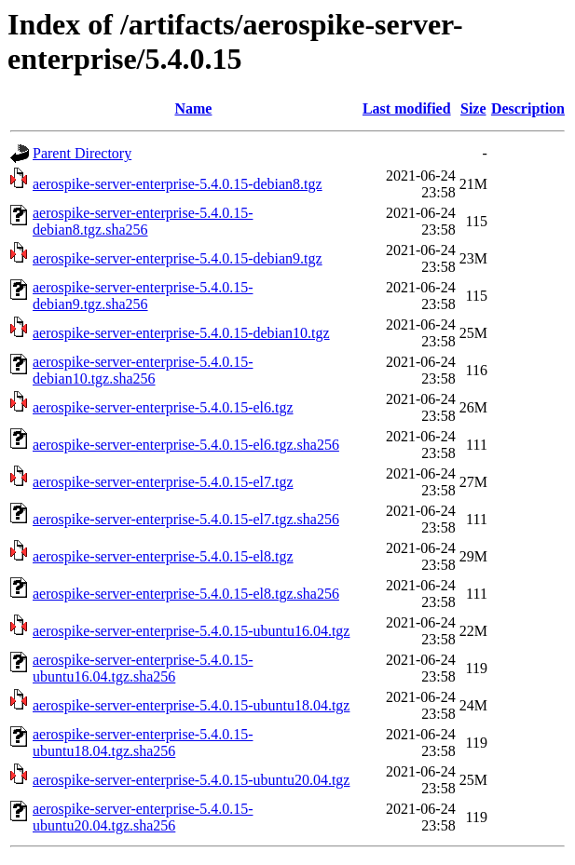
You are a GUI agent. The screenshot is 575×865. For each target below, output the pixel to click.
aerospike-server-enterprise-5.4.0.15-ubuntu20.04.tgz (191, 780)
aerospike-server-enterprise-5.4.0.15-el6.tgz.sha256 (186, 445)
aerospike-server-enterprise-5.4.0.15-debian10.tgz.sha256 (143, 370)
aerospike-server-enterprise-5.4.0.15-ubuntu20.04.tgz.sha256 (143, 817)
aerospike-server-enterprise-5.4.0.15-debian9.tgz (177, 258)
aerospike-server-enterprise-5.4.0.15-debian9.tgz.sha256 (143, 295)
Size (473, 108)
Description (528, 108)
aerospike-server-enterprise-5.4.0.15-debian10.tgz (181, 333)
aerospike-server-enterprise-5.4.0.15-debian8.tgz (177, 184)
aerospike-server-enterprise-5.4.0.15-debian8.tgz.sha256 (143, 221)
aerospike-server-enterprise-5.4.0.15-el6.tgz (163, 407)
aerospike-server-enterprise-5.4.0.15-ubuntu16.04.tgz (191, 631)
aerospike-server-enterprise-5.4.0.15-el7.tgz (163, 482)
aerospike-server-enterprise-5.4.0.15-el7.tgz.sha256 (186, 519)
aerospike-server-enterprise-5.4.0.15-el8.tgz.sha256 (186, 593)
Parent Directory (82, 153)
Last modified (407, 108)
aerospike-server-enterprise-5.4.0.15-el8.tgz (163, 556)
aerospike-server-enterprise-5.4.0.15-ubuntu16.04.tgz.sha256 (143, 668)
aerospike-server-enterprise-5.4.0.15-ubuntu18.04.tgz (191, 705)
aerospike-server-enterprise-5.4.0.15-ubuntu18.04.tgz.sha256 (143, 742)
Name (193, 108)
